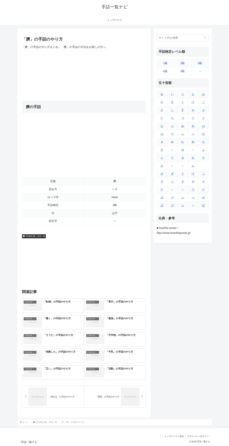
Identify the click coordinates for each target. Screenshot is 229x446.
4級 (165, 71)
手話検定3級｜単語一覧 (34, 236)
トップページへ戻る (174, 436)
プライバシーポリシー (198, 436)
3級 (200, 62)
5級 (182, 71)
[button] (205, 38)
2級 (182, 62)
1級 (165, 62)
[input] (183, 37)
